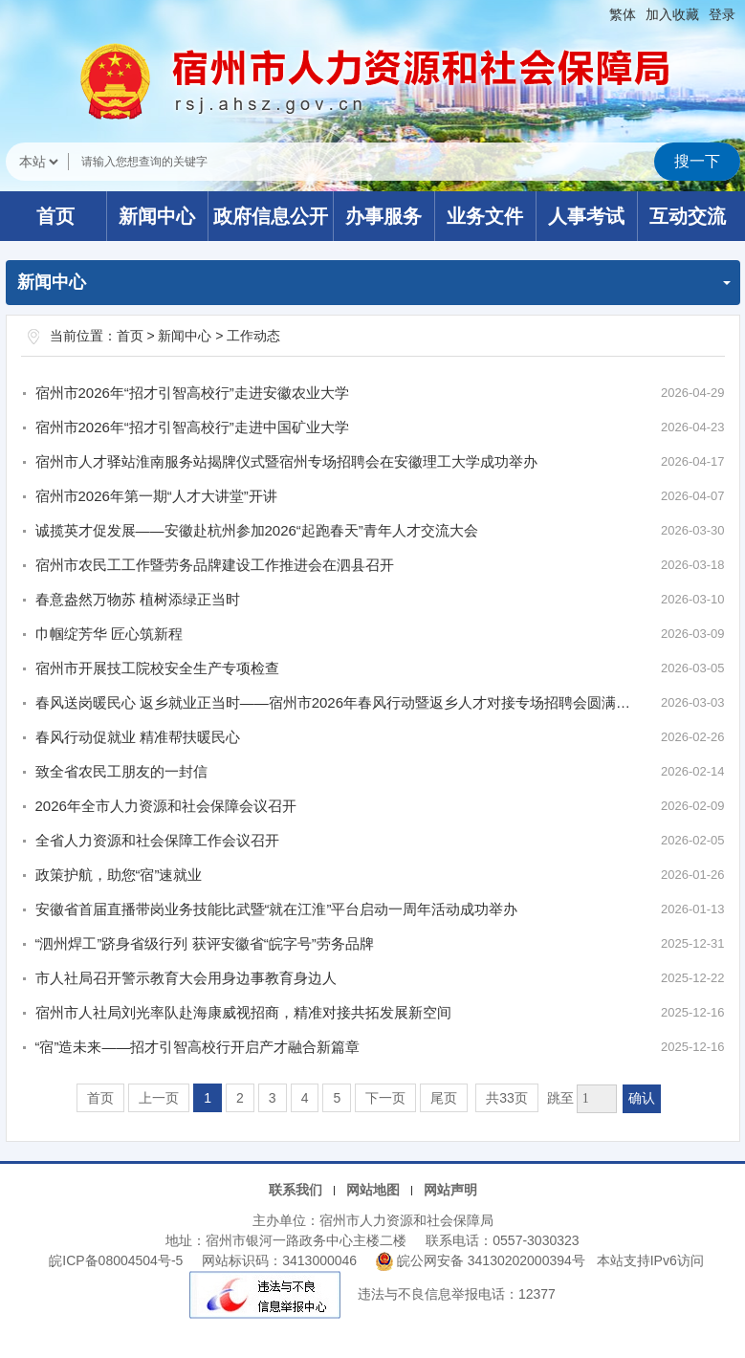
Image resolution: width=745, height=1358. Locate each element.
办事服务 (383, 216)
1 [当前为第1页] (207, 1098)
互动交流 (687, 216)
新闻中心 (157, 216)
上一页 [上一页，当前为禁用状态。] (159, 1098)
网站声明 (450, 1189)
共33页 (507, 1098)
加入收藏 (672, 14)
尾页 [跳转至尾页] (443, 1098)
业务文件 (485, 216)
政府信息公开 (270, 216)
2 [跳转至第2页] (240, 1098)
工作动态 (253, 335)
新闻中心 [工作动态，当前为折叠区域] (374, 282)
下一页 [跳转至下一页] (385, 1098)
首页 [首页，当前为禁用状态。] (100, 1098)
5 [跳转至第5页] (336, 1098)
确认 (641, 1098)
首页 (55, 216)
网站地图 (373, 1189)
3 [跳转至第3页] (272, 1098)
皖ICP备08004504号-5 (116, 1260)
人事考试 (586, 216)
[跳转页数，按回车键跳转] (597, 1098)
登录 (722, 14)
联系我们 (295, 1189)
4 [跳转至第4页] (305, 1098)
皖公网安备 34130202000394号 (482, 1260)
